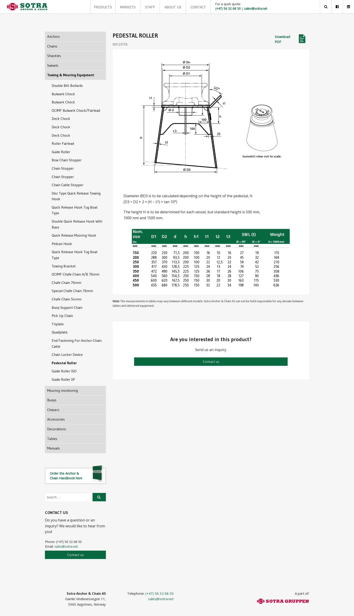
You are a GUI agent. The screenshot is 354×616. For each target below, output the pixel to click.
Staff (143, 7)
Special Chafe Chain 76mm (72, 290)
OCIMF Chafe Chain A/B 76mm (75, 274)
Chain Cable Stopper (67, 185)
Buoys (51, 400)
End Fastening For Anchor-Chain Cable (77, 343)
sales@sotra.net (66, 546)
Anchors (53, 36)
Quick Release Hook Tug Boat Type (75, 210)
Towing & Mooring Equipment (70, 75)
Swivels (52, 65)
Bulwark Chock (63, 94)
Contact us (211, 361)
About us (164, 7)
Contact (186, 7)
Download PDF (282, 39)
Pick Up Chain (62, 315)
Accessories (56, 419)
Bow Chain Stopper (67, 160)
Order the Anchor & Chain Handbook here (77, 475)
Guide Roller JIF (63, 379)
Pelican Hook (62, 243)
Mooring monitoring (62, 390)
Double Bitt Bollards (67, 85)
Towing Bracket (64, 266)
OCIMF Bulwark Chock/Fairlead (76, 110)
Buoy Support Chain (67, 307)
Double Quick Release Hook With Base (77, 224)
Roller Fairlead (63, 143)
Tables (52, 438)
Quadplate (60, 332)
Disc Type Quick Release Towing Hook (76, 196)
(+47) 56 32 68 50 (159, 593)
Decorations (56, 429)
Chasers (53, 409)
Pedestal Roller (64, 363)
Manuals (53, 448)
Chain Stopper (63, 168)
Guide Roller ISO (64, 371)
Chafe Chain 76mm (66, 282)
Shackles (54, 55)
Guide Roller (61, 152)
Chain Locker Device (67, 354)
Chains (52, 46)
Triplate (58, 324)
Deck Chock (61, 118)
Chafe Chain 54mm (67, 299)
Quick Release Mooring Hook (74, 235)
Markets (123, 7)
